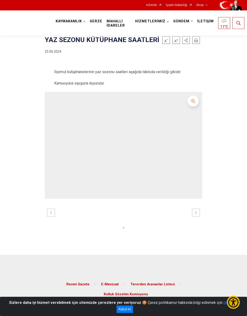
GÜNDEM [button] (180, 21)
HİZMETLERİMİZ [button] (149, 21)
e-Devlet (151, 5)
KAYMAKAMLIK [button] (70, 21)
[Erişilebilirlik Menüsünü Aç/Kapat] (233, 302)
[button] (186, 40)
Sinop (199, 5)
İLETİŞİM (204, 21)
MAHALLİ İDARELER (117, 23)
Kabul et (125, 309)
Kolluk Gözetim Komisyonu (126, 291)
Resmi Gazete (77, 281)
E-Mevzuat (110, 281)
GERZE (97, 21)
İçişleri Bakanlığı (176, 5)
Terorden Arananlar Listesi (152, 281)
